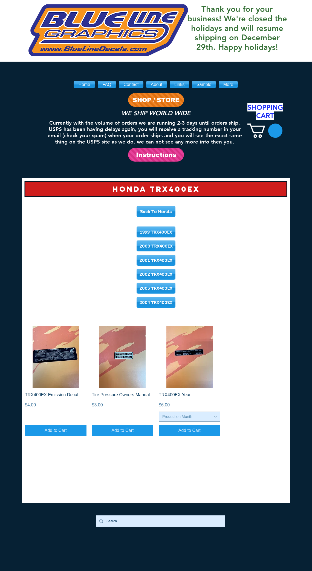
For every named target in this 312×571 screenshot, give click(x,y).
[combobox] (189, 417)
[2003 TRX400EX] (156, 288)
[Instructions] (156, 155)
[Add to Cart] (55, 430)
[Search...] (159, 521)
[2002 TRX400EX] (156, 274)
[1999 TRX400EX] (156, 231)
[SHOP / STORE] (156, 100)
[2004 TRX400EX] (156, 302)
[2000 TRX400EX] (156, 245)
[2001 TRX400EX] (156, 260)
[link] (264, 131)
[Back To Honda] (156, 211)
